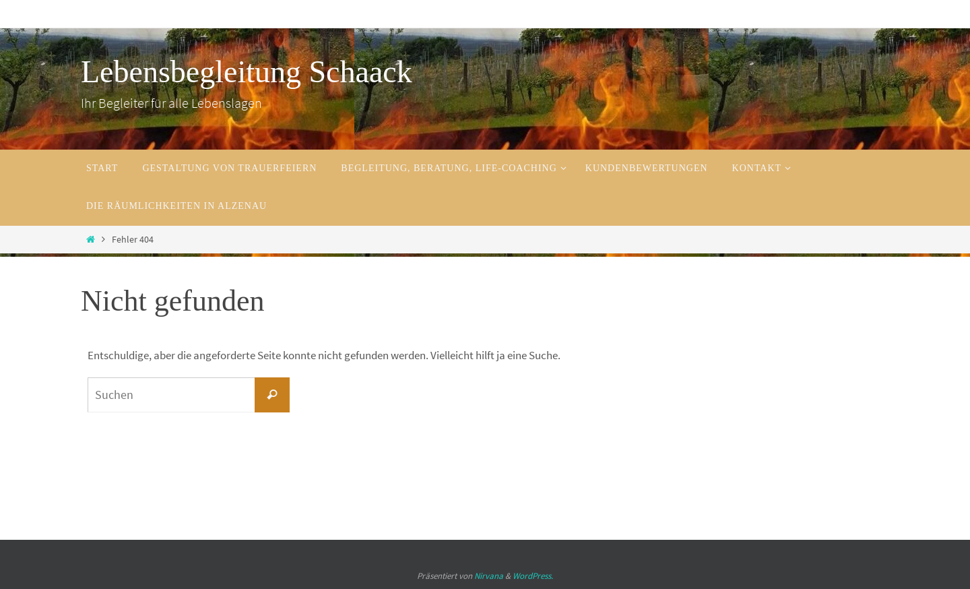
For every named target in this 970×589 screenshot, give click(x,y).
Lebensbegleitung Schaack (246, 72)
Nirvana (488, 576)
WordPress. (533, 576)
